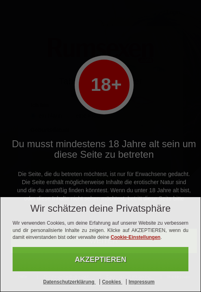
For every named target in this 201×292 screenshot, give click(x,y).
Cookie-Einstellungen (135, 237)
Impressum (142, 282)
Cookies (112, 282)
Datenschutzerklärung (69, 282)
